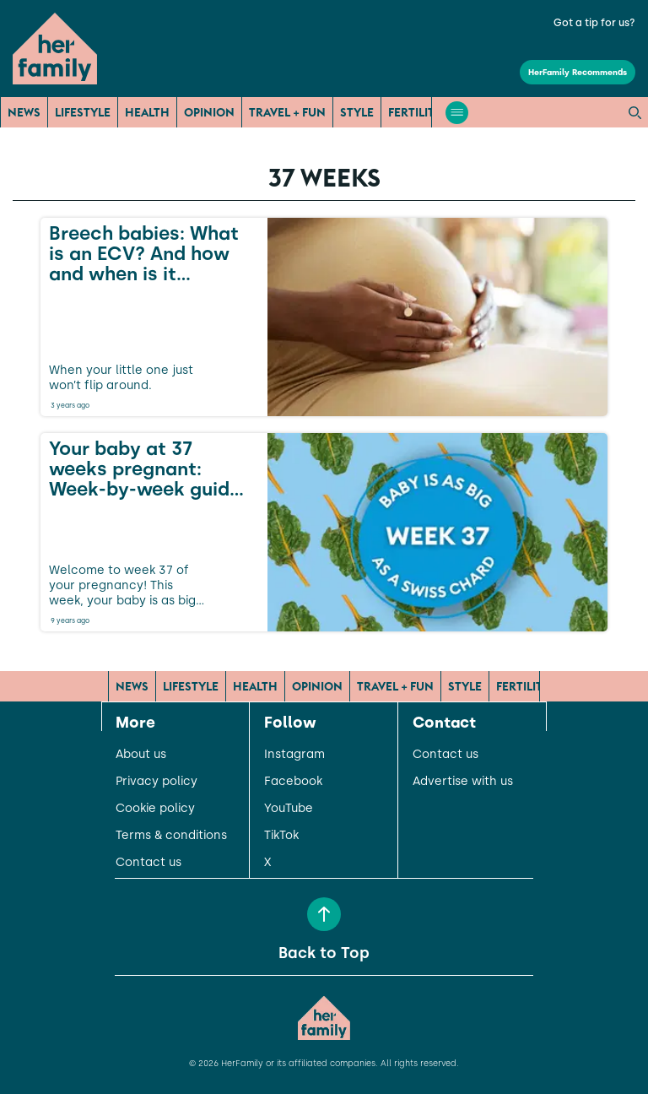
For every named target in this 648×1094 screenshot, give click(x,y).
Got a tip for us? (594, 23)
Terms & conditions (171, 835)
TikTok (281, 835)
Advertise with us (463, 781)
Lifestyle (83, 112)
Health (147, 112)
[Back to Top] (324, 914)
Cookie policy (155, 808)
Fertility (415, 112)
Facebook (293, 781)
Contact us (148, 862)
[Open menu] (457, 112)
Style (357, 112)
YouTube (288, 808)
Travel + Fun (287, 112)
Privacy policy (156, 781)
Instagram (294, 754)
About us (141, 754)
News (24, 112)
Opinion (209, 112)
